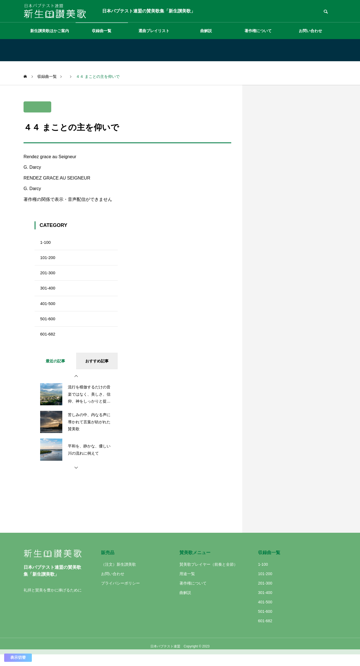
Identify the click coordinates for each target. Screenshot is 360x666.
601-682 (48, 344)
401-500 (48, 310)
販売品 (107, 564)
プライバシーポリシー (120, 594)
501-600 (48, 327)
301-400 (48, 293)
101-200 (48, 260)
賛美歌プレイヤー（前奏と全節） (208, 575)
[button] (76, 388)
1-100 (46, 243)
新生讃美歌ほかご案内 (49, 31)
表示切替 (18, 657)
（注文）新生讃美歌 (118, 575)
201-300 (48, 277)
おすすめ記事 (97, 372)
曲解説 (206, 31)
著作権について (258, 31)
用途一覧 (187, 585)
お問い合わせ (310, 31)
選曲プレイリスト (153, 31)
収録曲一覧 (101, 31)
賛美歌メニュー (194, 564)
